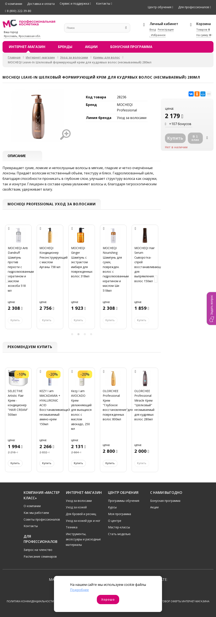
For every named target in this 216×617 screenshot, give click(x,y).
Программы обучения (123, 501)
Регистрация (166, 29)
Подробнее (79, 590)
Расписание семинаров (40, 556)
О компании (13, 4)
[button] (211, 308)
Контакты (103, 3)
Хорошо (108, 599)
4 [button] (91, 335)
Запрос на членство (38, 550)
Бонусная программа (131, 46)
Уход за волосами (74, 57)
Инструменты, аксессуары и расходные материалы (83, 539)
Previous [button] (7, 280)
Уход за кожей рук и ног (83, 521)
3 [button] (85, 335)
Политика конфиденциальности (30, 601)
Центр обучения (159, 7)
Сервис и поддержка (74, 3)
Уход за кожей (76, 507)
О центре (114, 521)
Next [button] (156, 280)
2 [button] (78, 335)
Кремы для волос (106, 57)
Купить (15, 463)
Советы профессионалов (42, 519)
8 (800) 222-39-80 (18, 11)
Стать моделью (119, 534)
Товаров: (203, 29)
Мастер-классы (119, 527)
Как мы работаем (36, 513)
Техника (71, 527)
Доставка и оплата (41, 4)
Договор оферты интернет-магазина (183, 601)
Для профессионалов (193, 7)
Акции (91, 46)
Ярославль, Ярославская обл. (22, 36)
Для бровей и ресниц (81, 514)
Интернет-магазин (27, 46)
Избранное (158, 35)
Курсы (112, 507)
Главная (14, 57)
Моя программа (119, 514)
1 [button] (72, 335)
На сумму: (203, 35)
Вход (153, 29)
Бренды (65, 46)
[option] (18, 280)
